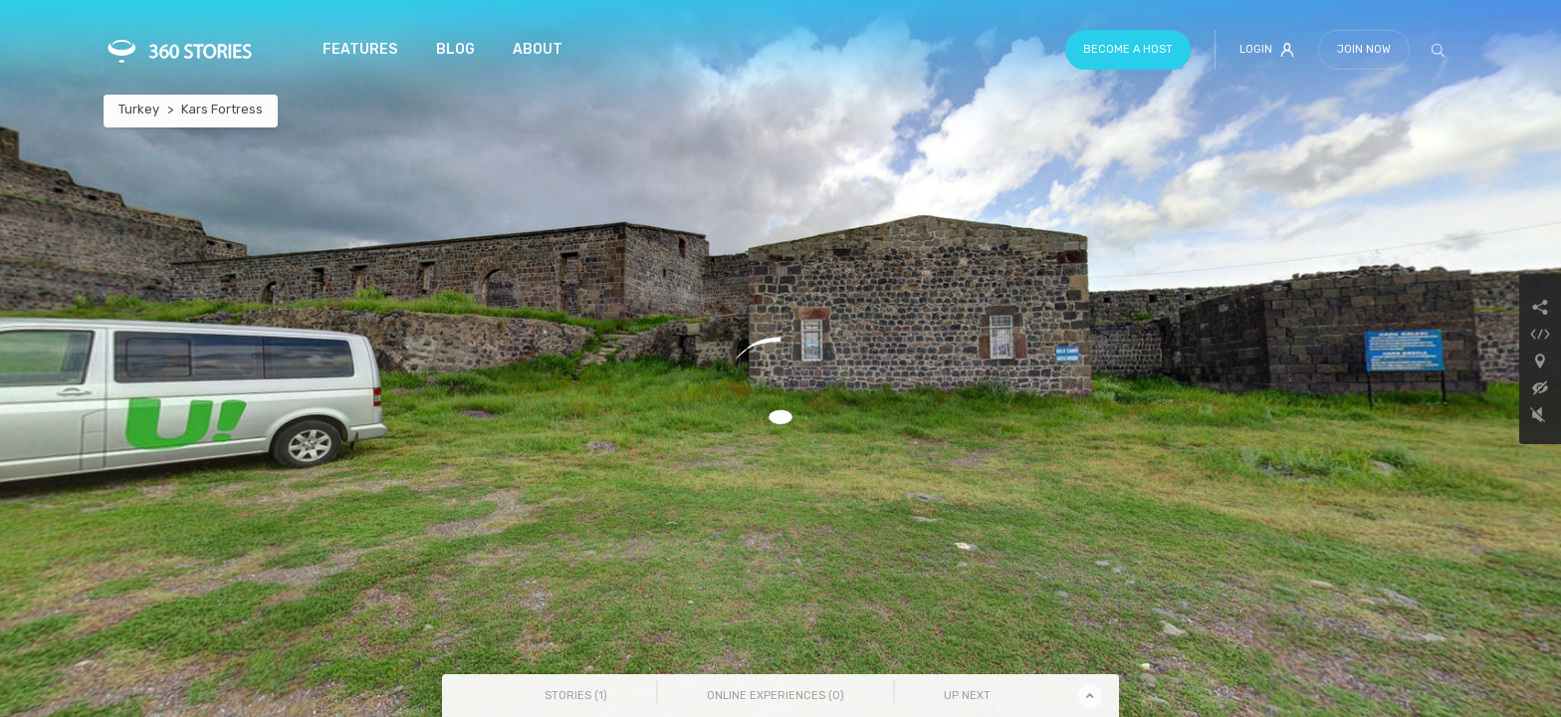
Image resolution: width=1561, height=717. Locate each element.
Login (1266, 50)
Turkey (138, 109)
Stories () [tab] (576, 695)
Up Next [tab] (967, 695)
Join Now (1364, 49)
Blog (455, 49)
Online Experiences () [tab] (775, 695)
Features (360, 49)
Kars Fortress (222, 109)
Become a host (1128, 49)
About (537, 49)
